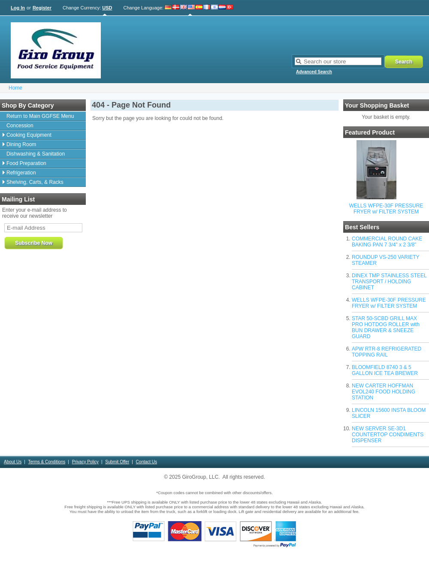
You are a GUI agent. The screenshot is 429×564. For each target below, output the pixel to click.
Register (42, 7)
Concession (19, 126)
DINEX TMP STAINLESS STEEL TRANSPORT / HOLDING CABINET (389, 282)
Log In (18, 7)
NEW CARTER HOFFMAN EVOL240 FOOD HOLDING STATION (383, 392)
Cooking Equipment (28, 135)
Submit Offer (117, 461)
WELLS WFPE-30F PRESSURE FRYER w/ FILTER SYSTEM (386, 209)
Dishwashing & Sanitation (35, 154)
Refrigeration (21, 173)
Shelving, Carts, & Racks (34, 182)
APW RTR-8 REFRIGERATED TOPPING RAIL (386, 352)
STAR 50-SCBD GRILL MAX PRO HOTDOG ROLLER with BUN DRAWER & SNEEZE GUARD (386, 327)
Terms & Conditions (47, 461)
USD (107, 7)
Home (15, 88)
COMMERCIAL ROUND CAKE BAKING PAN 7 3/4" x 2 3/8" (387, 242)
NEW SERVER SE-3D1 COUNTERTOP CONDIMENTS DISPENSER (387, 435)
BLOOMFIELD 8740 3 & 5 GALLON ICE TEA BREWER (385, 370)
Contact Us (146, 461)
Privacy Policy (85, 461)
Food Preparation (26, 163)
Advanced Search (314, 71)
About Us (12, 461)
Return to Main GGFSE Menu (40, 116)
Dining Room (21, 144)
